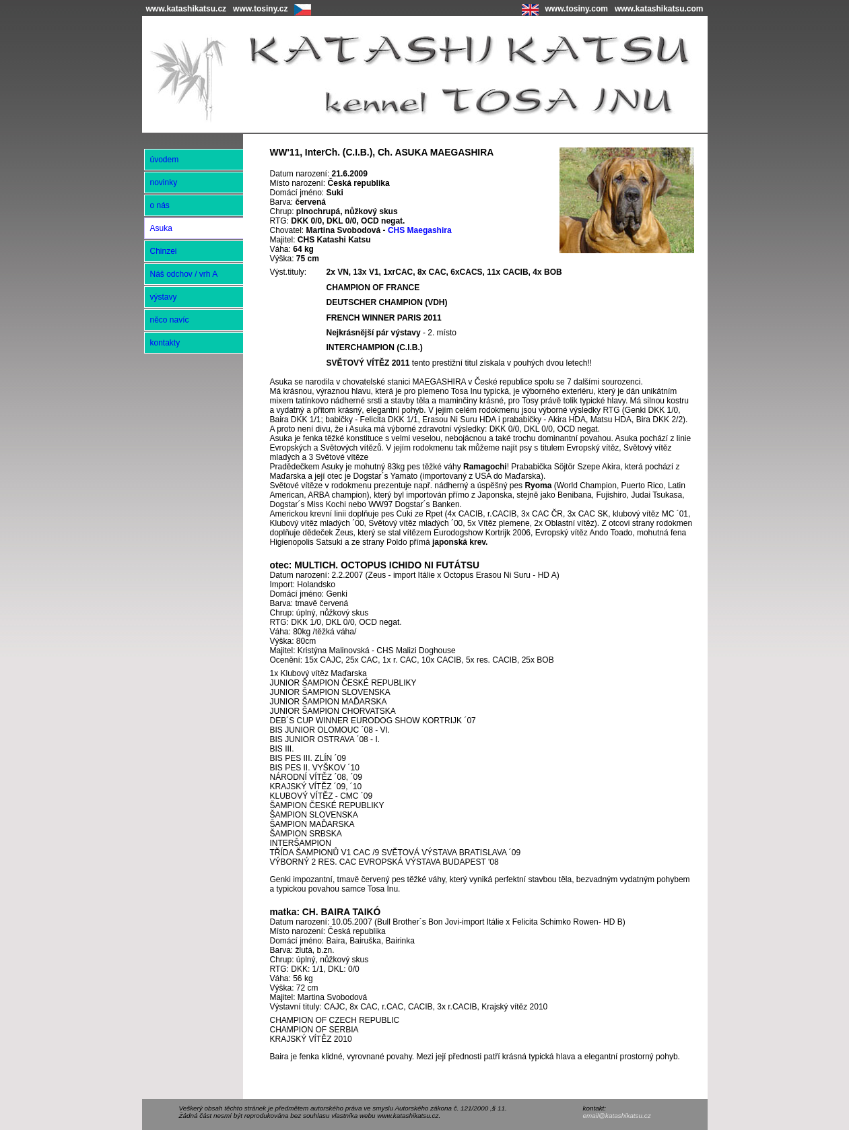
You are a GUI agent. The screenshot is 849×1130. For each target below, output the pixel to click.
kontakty (165, 342)
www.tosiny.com (576, 8)
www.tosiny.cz (260, 8)
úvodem (164, 159)
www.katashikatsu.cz (186, 8)
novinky (164, 182)
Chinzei (163, 251)
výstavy (163, 297)
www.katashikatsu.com (659, 8)
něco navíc (169, 320)
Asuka (161, 228)
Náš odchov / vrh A (184, 274)
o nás (160, 205)
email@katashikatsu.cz (617, 1115)
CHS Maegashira (420, 230)
